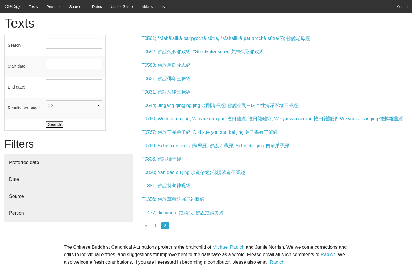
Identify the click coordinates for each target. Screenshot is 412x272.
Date (14, 179)
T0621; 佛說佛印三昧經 (166, 78)
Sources (76, 6)
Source (16, 196)
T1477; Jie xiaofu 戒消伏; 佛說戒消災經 (182, 212)
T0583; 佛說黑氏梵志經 (166, 65)
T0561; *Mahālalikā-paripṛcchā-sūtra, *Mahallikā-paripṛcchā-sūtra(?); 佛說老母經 (226, 38)
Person (16, 213)
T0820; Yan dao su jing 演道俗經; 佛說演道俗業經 (193, 172)
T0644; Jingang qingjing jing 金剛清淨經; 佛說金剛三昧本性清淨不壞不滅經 (220, 105)
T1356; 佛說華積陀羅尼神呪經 (173, 199)
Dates (97, 6)
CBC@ (12, 6)
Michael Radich (228, 247)
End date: (16, 87)
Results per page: (24, 108)
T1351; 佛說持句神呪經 (166, 185)
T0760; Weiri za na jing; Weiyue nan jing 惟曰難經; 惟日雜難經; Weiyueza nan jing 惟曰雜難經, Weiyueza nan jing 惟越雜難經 (272, 118)
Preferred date (24, 162)
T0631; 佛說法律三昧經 (166, 91)
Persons (54, 6)
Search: (15, 45)
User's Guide (122, 6)
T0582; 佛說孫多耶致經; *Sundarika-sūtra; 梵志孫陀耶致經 (202, 51)
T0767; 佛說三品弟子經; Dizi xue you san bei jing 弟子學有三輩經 (210, 132)
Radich (328, 254)
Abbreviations (153, 6)
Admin (402, 6)
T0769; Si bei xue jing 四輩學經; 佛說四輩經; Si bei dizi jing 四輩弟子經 (215, 145)
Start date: (17, 66)
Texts (33, 6)
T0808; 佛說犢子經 (161, 158)
